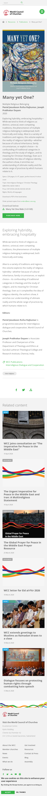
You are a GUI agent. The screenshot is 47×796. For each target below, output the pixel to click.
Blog (26, 757)
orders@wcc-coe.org (28, 201)
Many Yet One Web (15, 209)
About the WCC (9, 745)
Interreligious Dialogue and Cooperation (25, 365)
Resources (11, 22)
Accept (8, 794)
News (5, 753)
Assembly (29, 761)
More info (4, 789)
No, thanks (21, 793)
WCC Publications (14, 362)
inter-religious (9, 373)
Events (5, 757)
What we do (8, 761)
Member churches (10, 749)
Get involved (30, 745)
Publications (23, 22)
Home (3, 22)
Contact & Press (31, 753)
